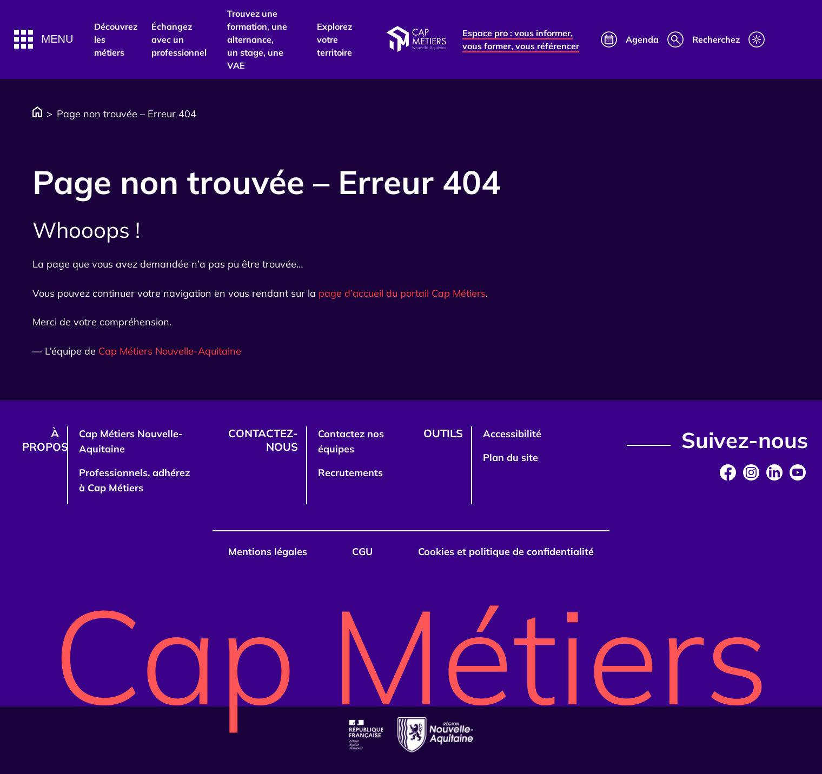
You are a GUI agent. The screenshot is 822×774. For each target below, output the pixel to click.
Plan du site (510, 457)
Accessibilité (512, 434)
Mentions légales (267, 551)
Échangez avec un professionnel (179, 39)
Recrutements (350, 472)
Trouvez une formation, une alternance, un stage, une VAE (257, 39)
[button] (44, 39)
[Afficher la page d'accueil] (416, 39)
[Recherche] (703, 39)
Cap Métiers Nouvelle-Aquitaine (169, 351)
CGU (362, 551)
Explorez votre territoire (334, 39)
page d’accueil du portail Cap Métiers (402, 293)
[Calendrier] (630, 39)
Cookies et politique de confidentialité (506, 551)
